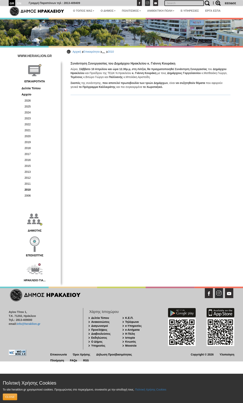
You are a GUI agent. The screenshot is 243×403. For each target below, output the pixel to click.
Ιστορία (130, 337)
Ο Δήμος (97, 341)
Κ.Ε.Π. (129, 317)
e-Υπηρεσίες (133, 325)
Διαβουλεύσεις (101, 333)
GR (12, 3)
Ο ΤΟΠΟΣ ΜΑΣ (83, 10)
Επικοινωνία (58, 354)
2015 (28, 165)
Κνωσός (130, 341)
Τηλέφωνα (132, 321)
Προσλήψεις (99, 329)
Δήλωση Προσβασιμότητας (114, 354)
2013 (28, 171)
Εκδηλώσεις (99, 337)
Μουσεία (131, 345)
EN (19, 3)
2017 (28, 154)
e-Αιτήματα (132, 329)
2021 (28, 130)
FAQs (73, 360)
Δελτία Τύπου (31, 88)
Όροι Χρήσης (81, 354)
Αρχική (77, 51)
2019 (28, 142)
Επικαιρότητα (91, 51)
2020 (28, 136)
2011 (28, 183)
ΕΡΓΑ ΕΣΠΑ (213, 10)
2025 (28, 106)
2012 (28, 177)
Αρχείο (26, 94)
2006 (28, 195)
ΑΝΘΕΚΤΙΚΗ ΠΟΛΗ (160, 10)
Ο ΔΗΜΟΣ (108, 10)
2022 (28, 124)
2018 (28, 148)
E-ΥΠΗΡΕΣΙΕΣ (190, 10)
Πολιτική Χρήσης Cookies (150, 389)
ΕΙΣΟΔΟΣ (230, 3)
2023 (28, 118)
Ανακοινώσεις (100, 321)
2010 (111, 51)
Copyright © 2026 (202, 354)
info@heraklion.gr (28, 323)
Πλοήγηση (57, 360)
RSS (86, 360)
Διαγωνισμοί (99, 325)
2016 (28, 160)
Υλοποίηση (226, 354)
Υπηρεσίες (98, 345)
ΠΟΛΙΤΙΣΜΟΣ (131, 10)
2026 (28, 100)
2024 (28, 112)
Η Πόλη (130, 333)
